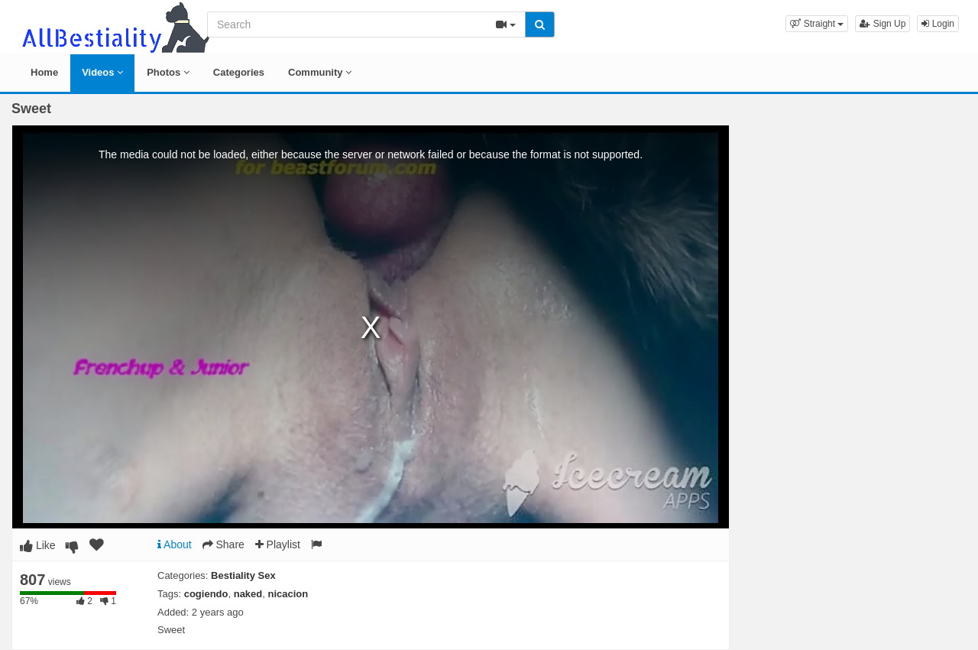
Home (44, 72)
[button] (816, 23)
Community (319, 72)
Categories (238, 72)
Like (38, 545)
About (174, 544)
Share (223, 544)
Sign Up (882, 23)
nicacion (288, 594)
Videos (102, 72)
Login (937, 23)
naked (248, 594)
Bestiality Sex (243, 575)
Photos (168, 72)
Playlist (277, 544)
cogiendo (206, 594)
